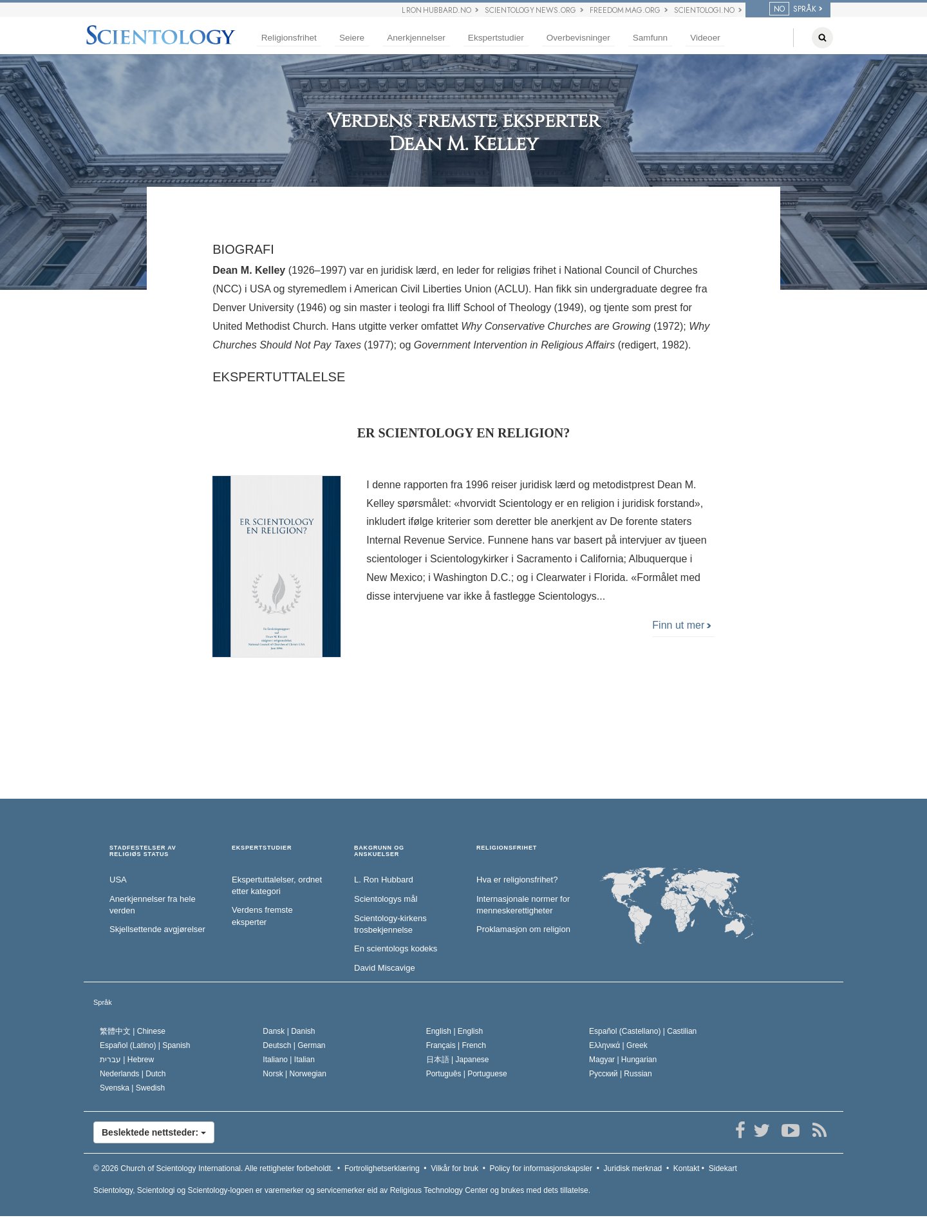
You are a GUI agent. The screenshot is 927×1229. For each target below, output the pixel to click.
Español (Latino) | (145, 1045)
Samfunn (650, 38)
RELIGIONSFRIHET (506, 848)
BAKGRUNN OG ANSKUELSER (379, 851)
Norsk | (294, 1073)
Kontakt (686, 1168)
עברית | (127, 1059)
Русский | (620, 1073)
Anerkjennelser (416, 38)
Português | (466, 1073)
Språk (102, 1002)
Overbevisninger (578, 38)
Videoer (705, 38)
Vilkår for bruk (454, 1168)
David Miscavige (384, 968)
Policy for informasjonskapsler (541, 1168)
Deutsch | (294, 1045)
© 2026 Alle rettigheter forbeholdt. (213, 1168)
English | (454, 1031)
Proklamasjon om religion (523, 929)
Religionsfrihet (289, 38)
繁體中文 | (132, 1031)
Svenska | (132, 1087)
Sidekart (723, 1168)
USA (118, 879)
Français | (456, 1045)
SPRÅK (792, 9)
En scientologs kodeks (395, 948)
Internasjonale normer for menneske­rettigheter (523, 905)
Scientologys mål (385, 899)
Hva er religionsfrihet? (516, 879)
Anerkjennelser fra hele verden (152, 905)
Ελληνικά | (618, 1045)
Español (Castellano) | (643, 1031)
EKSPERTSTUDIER (262, 848)
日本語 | (457, 1059)
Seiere (351, 38)
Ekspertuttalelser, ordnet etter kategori (277, 886)
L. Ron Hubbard (383, 879)
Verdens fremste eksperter (262, 916)
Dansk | (289, 1031)
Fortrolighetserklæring (382, 1168)
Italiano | (289, 1059)
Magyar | (623, 1059)
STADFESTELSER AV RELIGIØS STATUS (142, 851)
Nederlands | (133, 1073)
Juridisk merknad (633, 1168)
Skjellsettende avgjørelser (157, 929)
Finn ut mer (681, 625)
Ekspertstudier (496, 38)
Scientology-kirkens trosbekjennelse (390, 924)
